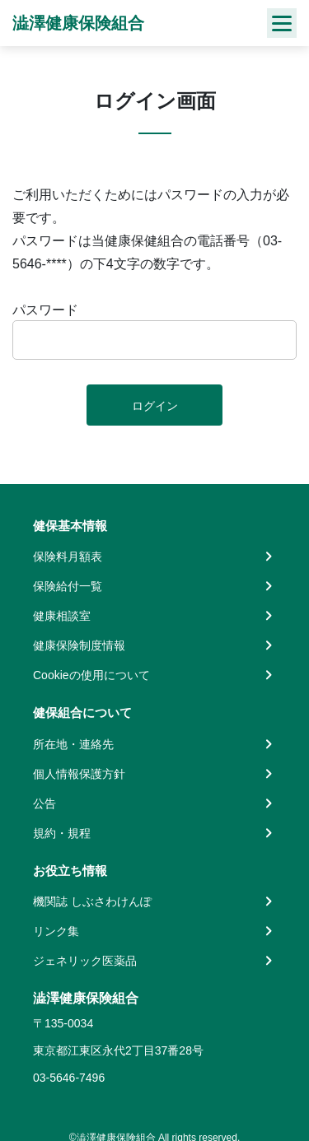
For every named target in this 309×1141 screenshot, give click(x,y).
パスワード (45, 310)
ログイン (155, 405)
